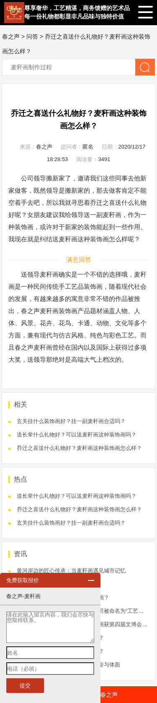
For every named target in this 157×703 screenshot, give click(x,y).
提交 (25, 685)
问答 (32, 36)
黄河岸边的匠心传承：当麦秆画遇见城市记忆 (71, 570)
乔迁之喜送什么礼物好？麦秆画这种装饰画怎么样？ (79, 448)
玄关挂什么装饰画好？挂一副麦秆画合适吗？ (71, 421)
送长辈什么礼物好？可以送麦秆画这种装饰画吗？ (76, 434)
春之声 (11, 36)
